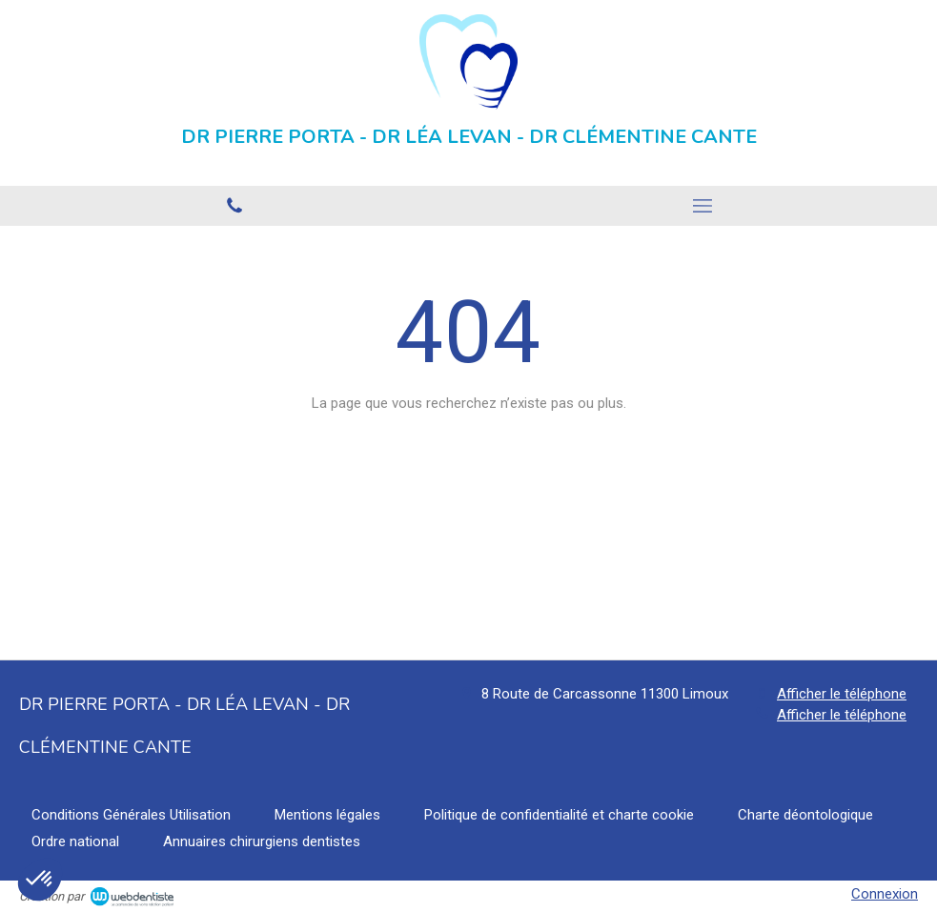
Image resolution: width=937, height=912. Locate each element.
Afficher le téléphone (841, 693)
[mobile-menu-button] (703, 206)
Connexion (884, 893)
